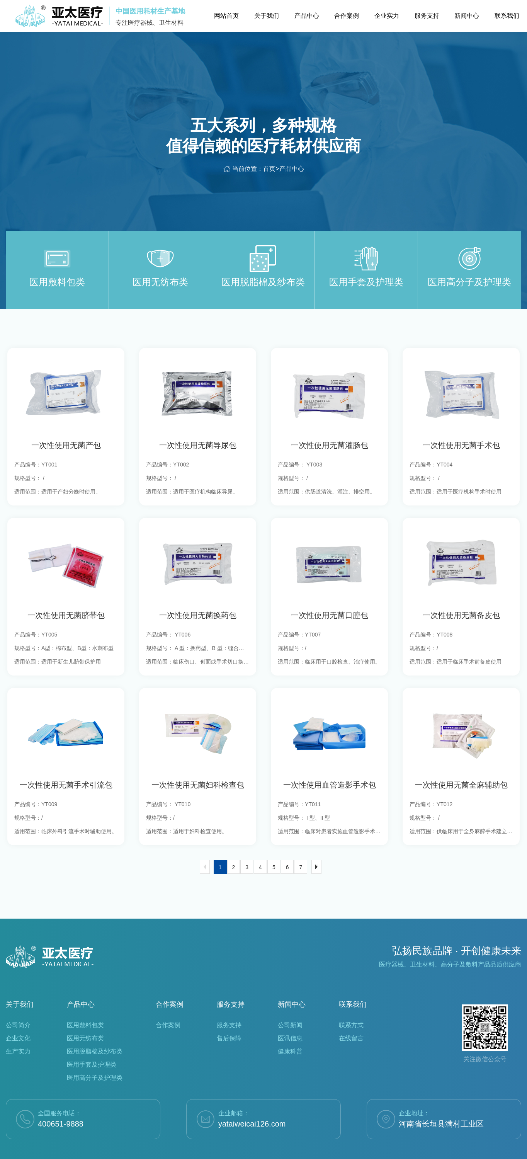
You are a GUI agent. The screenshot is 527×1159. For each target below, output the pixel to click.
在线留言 (351, 1017)
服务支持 (231, 984)
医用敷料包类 (85, 1004)
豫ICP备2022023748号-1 (299, 1148)
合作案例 (170, 984)
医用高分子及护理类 (94, 1057)
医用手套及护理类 (91, 1044)
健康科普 (290, 1031)
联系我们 (353, 984)
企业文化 (18, 1017)
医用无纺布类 (85, 1017)
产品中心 (291, 168)
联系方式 (351, 1004)
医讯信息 (290, 1017)
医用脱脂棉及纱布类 (94, 1031)
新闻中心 (292, 984)
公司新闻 (290, 1004)
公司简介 (18, 1004)
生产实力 (18, 1031)
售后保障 (229, 1017)
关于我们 (20, 984)
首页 (269, 168)
